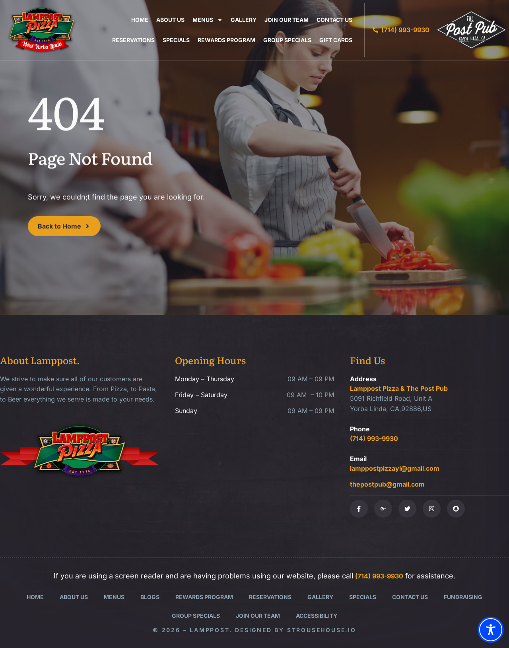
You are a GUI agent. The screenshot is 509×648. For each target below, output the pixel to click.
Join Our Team (286, 19)
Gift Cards (335, 40)
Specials (176, 40)
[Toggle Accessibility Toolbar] (490, 629)
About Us (170, 19)
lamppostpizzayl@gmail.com (394, 468)
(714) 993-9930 (374, 438)
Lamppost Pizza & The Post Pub (399, 388)
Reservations (133, 40)
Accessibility (316, 615)
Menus (207, 20)
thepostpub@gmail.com (387, 484)
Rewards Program (226, 40)
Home (139, 19)
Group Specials (287, 40)
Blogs (149, 597)
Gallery (243, 19)
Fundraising (463, 597)
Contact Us (334, 19)
